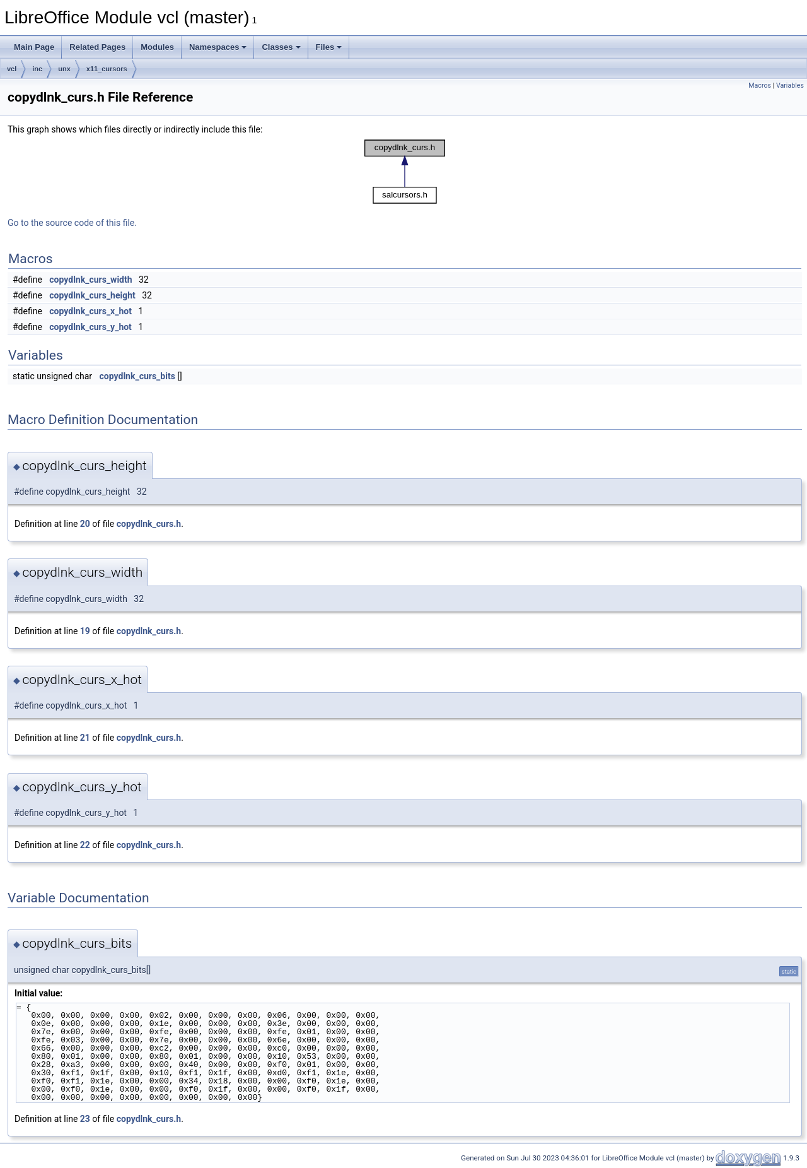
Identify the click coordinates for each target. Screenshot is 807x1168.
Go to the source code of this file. (72, 223)
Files (329, 47)
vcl (11, 69)
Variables (790, 85)
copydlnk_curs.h (149, 524)
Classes (281, 47)
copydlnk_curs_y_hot (90, 327)
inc (37, 69)
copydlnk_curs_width (90, 279)
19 (85, 631)
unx (64, 69)
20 (85, 524)
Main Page (34, 47)
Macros (759, 85)
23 (85, 1119)
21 (85, 738)
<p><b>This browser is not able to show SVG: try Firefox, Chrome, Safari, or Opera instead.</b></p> (405, 171)
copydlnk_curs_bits (137, 376)
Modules (157, 47)
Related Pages (97, 47)
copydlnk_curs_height (92, 295)
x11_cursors (106, 69)
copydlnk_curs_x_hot (90, 311)
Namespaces (218, 47)
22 (85, 845)
